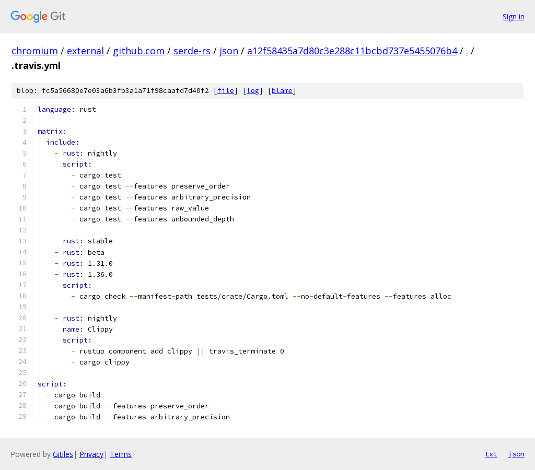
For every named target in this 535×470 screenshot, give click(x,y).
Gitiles (63, 454)
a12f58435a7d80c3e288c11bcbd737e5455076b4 (352, 50)
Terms (121, 454)
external (85, 50)
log (253, 90)
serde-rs (192, 50)
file (225, 90)
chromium (34, 50)
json (228, 50)
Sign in (514, 16)
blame (282, 90)
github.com (139, 50)
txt (491, 454)
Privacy (91, 454)
